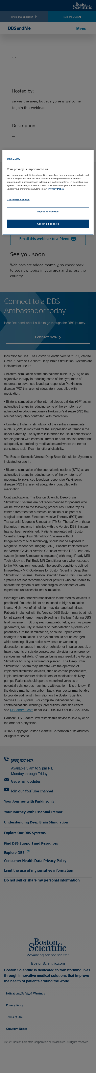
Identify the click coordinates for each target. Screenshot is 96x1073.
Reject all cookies (48, 211)
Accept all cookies (48, 224)
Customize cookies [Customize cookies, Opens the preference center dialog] (18, 199)
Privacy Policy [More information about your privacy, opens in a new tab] (56, 189)
